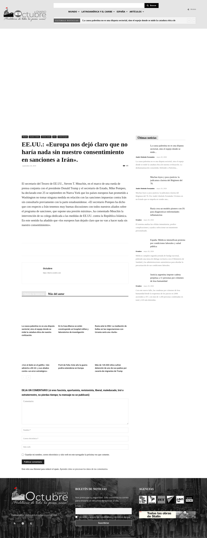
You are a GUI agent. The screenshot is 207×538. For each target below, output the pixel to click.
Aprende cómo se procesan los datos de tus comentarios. (84, 469)
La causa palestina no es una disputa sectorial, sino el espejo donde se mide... (167, 148)
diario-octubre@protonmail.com (41, 515)
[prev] (189, 20)
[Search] (151, 5)
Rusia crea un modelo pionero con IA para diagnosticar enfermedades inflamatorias (167, 211)
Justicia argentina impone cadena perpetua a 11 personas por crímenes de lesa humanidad (167, 277)
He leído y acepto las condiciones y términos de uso (104, 517)
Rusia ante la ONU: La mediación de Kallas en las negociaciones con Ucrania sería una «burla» (111, 329)
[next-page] (28, 377)
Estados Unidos (34, 137)
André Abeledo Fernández (145, 157)
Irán (54, 137)
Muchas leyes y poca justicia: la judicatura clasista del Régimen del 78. (166, 180)
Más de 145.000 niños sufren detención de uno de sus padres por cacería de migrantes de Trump (111, 368)
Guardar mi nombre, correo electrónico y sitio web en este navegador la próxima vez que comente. (67, 455)
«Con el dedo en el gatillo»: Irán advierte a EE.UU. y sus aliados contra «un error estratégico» (35, 368)
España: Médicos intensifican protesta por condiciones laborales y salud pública (167, 243)
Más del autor (56, 293)
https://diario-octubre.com (52, 273)
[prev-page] (24, 377)
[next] (194, 20)
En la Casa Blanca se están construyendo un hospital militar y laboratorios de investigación (73, 329)
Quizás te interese (34, 293)
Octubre (47, 268)
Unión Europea (63, 137)
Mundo (25, 137)
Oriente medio (46, 137)
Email (78, 505)
